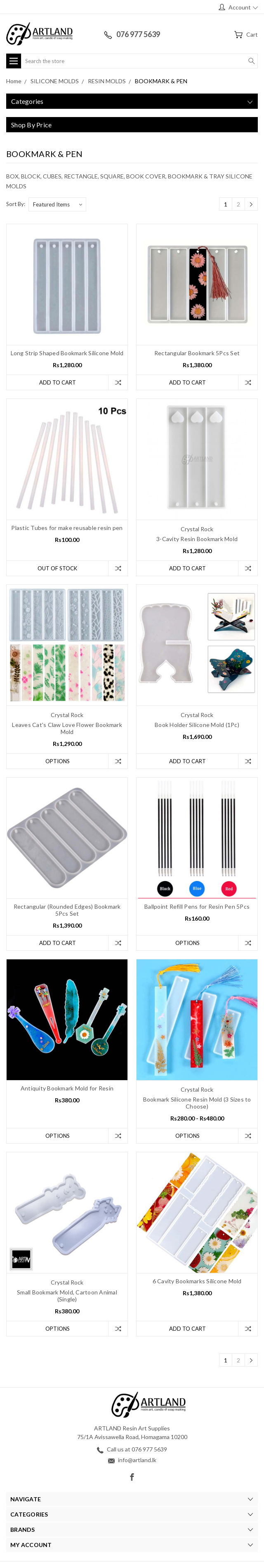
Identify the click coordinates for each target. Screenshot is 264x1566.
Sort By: (15, 204)
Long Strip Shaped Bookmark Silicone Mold (67, 352)
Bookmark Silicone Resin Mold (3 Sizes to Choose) (197, 1103)
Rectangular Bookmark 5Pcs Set (197, 352)
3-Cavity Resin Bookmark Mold (197, 538)
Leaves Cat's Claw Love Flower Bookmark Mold (67, 728)
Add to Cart (57, 382)
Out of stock (57, 568)
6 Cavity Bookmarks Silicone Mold (197, 1281)
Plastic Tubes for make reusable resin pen (67, 527)
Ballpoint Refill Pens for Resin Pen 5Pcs (197, 906)
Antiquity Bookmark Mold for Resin (67, 1088)
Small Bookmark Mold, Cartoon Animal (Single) (67, 1296)
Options (57, 761)
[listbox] (57, 204)
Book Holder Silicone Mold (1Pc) (197, 724)
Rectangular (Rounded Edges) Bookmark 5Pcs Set (67, 910)
